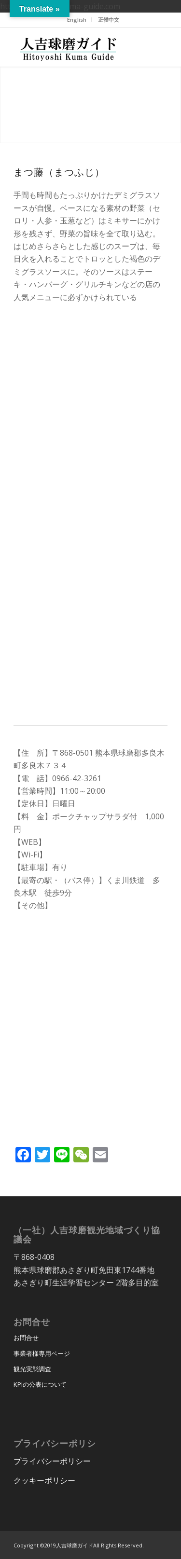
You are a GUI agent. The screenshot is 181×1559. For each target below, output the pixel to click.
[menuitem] (77, 19)
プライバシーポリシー (52, 1461)
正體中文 (108, 19)
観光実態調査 (32, 1369)
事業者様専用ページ (42, 1353)
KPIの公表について (40, 1384)
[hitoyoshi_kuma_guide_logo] (75, 47)
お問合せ (26, 1337)
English (76, 19)
